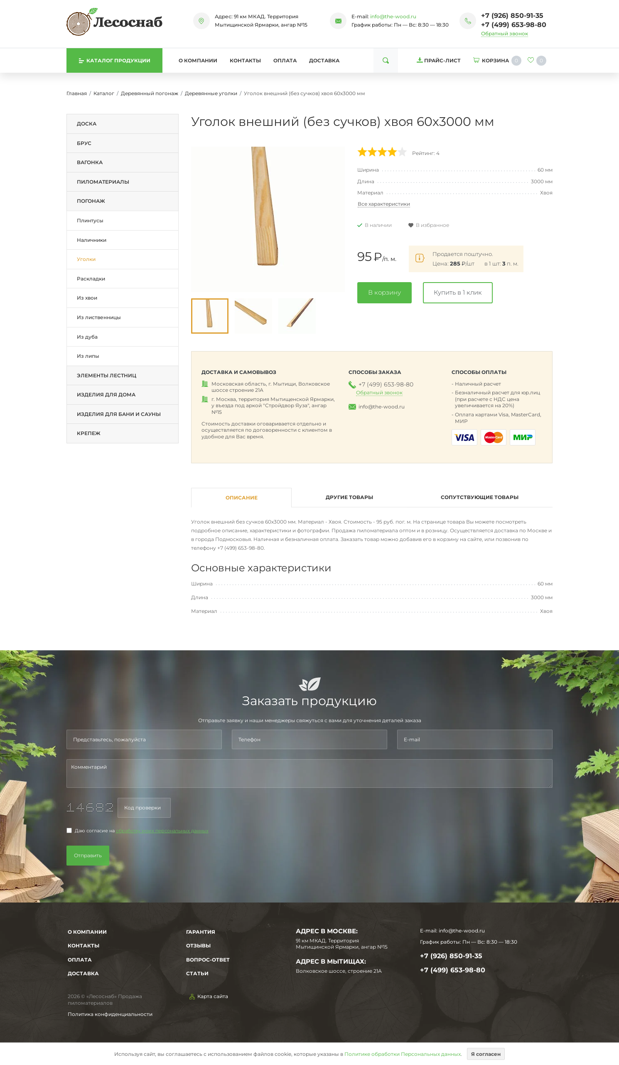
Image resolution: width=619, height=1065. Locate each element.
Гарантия (200, 932)
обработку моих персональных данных (162, 831)
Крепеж (89, 433)
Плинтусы (90, 220)
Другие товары (349, 497)
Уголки (86, 259)
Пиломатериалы (103, 182)
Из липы (88, 356)
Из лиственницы (99, 317)
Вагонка (90, 162)
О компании (198, 60)
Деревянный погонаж (149, 93)
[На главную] (114, 21)
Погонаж (91, 201)
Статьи (197, 973)
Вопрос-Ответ (208, 960)
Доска (86, 124)
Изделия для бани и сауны (119, 414)
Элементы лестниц (106, 375)
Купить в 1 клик (458, 292)
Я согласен (486, 1053)
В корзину (384, 292)
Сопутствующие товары (479, 497)
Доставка (324, 60)
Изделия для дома (106, 394)
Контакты (245, 60)
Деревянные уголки (211, 93)
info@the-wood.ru (393, 16)
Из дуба (87, 337)
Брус (84, 143)
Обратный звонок (504, 33)
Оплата (285, 60)
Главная (76, 93)
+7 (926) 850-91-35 (512, 16)
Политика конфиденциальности (110, 1014)
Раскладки (91, 278)
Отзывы (198, 945)
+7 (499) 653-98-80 (513, 25)
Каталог (103, 93)
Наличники (91, 240)
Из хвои (87, 298)
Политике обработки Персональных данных (402, 1053)
